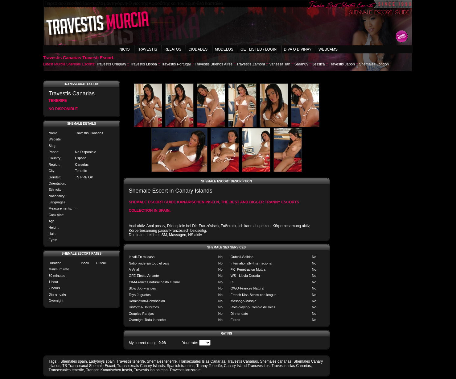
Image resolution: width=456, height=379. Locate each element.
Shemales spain (73, 361)
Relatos (172, 49)
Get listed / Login (258, 49)
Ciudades (197, 49)
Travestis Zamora (250, 64)
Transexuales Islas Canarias (202, 361)
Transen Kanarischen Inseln (109, 370)
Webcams (328, 49)
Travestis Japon (342, 64)
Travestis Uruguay (111, 64)
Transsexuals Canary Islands (141, 366)
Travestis (147, 49)
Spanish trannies (180, 366)
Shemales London (374, 64)
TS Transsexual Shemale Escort (88, 366)
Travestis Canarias (242, 361)
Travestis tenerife (131, 361)
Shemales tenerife (162, 361)
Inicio (124, 49)
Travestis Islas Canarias (291, 366)
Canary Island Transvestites (246, 366)
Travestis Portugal (176, 64)
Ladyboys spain (101, 361)
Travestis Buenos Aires (213, 64)
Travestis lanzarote (185, 370)
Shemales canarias (275, 361)
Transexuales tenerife (66, 370)
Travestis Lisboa (143, 64)
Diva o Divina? (297, 49)
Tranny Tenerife (209, 366)
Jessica (319, 64)
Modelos (224, 49)
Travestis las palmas (150, 370)
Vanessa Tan (279, 64)
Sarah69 (301, 64)
